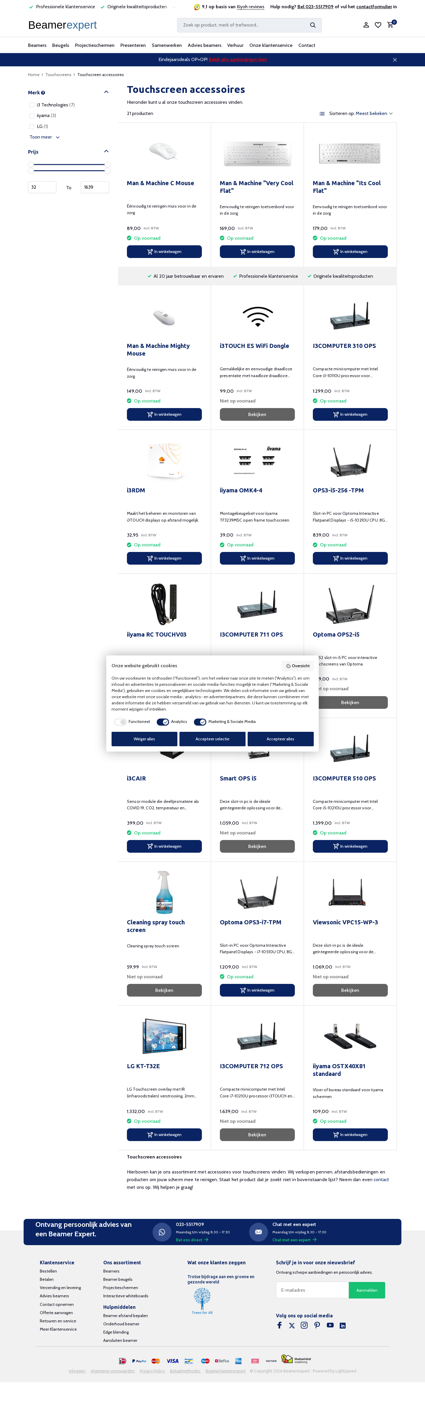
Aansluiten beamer (120, 1340)
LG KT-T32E (143, 1066)
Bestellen (48, 1271)
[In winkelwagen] (164, 251)
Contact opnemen (57, 1304)
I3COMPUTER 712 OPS (251, 1066)
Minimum (42, 187)
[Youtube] (330, 1326)
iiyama (43, 115)
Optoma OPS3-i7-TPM (251, 922)
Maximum (95, 187)
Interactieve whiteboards (125, 1295)
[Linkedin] (343, 1326)
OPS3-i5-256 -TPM (338, 490)
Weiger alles (144, 739)
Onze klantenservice (270, 45)
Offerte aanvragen (56, 1312)
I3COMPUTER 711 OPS (251, 634)
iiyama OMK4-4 (241, 490)
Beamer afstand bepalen (125, 1315)
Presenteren (133, 45)
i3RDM (136, 490)
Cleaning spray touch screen (156, 926)
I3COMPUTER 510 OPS (344, 778)
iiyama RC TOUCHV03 (157, 634)
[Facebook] (279, 1326)
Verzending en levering (60, 1287)
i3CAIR (136, 778)
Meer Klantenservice (58, 1329)
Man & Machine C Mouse (160, 183)
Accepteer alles (280, 739)
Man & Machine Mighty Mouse (158, 349)
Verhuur (235, 45)
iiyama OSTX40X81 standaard (339, 1070)
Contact (306, 45)
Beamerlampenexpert (226, 1371)
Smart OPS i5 (238, 778)
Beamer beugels (118, 1279)
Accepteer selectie (212, 739)
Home (36, 74)
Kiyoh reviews (250, 6)
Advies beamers (204, 45)
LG (39, 126)
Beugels (60, 45)
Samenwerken (167, 45)
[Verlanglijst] (378, 25)
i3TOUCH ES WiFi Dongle (254, 345)
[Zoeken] (249, 25)
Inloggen (77, 1371)
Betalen (47, 1279)
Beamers (37, 45)
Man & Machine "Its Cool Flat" (347, 187)
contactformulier (374, 6)
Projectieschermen (95, 45)
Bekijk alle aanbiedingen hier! (238, 59)
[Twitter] (292, 1326)
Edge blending (116, 1332)
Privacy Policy (153, 1371)
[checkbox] (131, 722)
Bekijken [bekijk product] (257, 414)
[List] (322, 113)
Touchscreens (60, 74)
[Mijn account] (366, 25)
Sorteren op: (342, 113)
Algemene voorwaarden (113, 1371)
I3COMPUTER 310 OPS (344, 345)
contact (381, 1179)
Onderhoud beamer (121, 1324)
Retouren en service (58, 1321)
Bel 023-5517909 (316, 6)
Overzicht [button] (298, 665)
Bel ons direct (192, 1239)
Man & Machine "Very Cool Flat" (256, 187)
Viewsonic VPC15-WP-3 (345, 922)
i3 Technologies (52, 105)
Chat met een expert (294, 1239)
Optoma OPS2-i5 (336, 634)
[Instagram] (304, 1326)
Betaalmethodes (185, 1371)
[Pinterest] (317, 1326)
